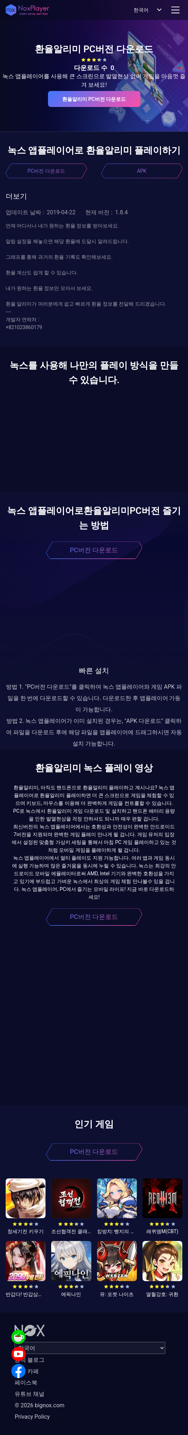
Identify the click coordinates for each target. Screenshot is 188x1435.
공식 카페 (27, 1371)
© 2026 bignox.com (39, 1405)
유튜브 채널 (29, 1394)
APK (141, 171)
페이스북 (26, 1382)
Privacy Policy (32, 1416)
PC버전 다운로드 (46, 171)
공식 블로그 (29, 1359)
